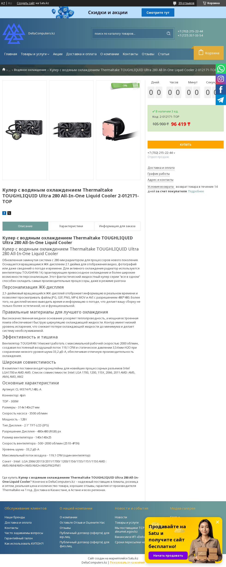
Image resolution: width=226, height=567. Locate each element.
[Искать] (168, 33)
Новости (121, 517)
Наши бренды (15, 517)
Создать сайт (26, 3)
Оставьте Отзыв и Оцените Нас (82, 522)
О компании (109, 54)
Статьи (163, 54)
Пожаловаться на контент (127, 562)
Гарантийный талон (19, 538)
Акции (57, 54)
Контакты (130, 54)
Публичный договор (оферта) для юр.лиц (84, 535)
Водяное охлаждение (30, 70)
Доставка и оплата (81, 54)
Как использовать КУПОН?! (24, 543)
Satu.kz (133, 558)
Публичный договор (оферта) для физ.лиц (84, 544)
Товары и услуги (34, 54)
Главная (10, 54)
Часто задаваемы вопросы (24, 533)
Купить (185, 145)
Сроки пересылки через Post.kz (138, 542)
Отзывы (148, 54)
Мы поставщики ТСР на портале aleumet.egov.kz (138, 530)
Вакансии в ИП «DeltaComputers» (138, 537)
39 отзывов (186, 3)
